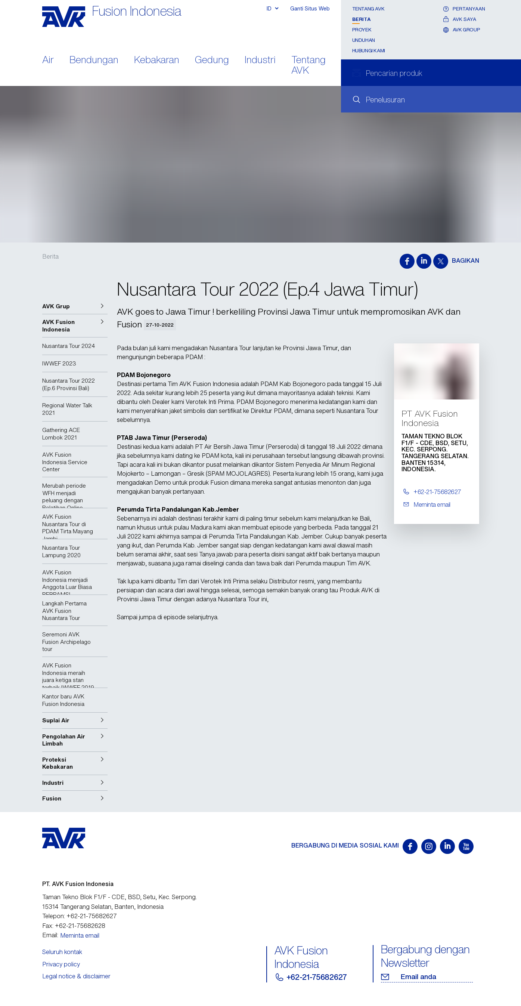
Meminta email (79, 935)
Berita (361, 19)
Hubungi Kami (368, 50)
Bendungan (93, 60)
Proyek (362, 29)
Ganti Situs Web (310, 8)
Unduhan (363, 40)
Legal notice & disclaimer (76, 976)
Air (48, 60)
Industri (260, 60)
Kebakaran (156, 60)
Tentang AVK (308, 65)
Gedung (212, 60)
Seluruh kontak (62, 951)
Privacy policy (61, 964)
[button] (75, 306)
